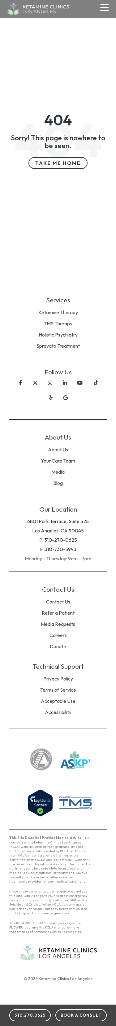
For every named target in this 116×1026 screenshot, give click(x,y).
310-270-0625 (60, 540)
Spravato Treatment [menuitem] (58, 346)
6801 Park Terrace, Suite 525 (58, 521)
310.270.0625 (30, 1015)
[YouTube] (79, 387)
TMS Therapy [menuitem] (58, 323)
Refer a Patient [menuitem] (58, 613)
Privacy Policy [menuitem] (58, 679)
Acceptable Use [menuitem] (58, 701)
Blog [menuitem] (58, 483)
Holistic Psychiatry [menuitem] (58, 335)
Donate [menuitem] (58, 646)
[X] (35, 387)
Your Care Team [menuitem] (58, 461)
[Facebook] (20, 387)
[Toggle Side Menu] (104, 7)
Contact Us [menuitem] (58, 602)
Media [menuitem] (58, 472)
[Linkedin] (65, 387)
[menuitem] (58, 354)
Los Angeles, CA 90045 (58, 530)
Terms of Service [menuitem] (58, 690)
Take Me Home (58, 163)
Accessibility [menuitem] (58, 712)
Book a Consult (81, 1015)
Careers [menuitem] (58, 635)
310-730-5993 (60, 549)
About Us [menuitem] (58, 449)
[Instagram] (50, 387)
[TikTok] (95, 387)
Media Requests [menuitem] (58, 624)
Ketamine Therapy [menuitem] (58, 312)
